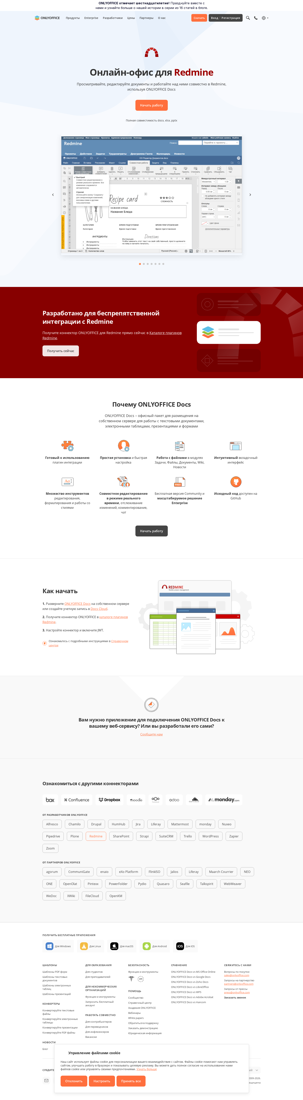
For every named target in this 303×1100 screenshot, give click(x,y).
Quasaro (163, 884)
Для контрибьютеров (98, 1021)
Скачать (199, 18)
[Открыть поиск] (248, 18)
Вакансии (91, 1037)
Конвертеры (51, 1003)
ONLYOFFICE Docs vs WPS (186, 992)
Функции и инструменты (100, 996)
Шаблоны (49, 965)
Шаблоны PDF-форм (54, 971)
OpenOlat (70, 884)
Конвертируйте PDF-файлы (58, 1032)
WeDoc (51, 896)
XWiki (71, 896)
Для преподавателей (97, 977)
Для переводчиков (96, 1026)
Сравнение (179, 965)
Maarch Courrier (221, 872)
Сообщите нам (151, 734)
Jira (138, 824)
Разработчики (113, 18)
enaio (104, 872)
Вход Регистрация (225, 18)
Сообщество (135, 997)
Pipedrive (53, 836)
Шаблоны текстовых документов (54, 978)
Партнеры (146, 18)
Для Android (159, 946)
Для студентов (93, 971)
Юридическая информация (145, 1033)
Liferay (156, 824)
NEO (247, 872)
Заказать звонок (235, 997)
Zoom (50, 848)
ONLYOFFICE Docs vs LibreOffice (190, 987)
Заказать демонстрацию (143, 1028)
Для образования (98, 965)
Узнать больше (147, 1069)
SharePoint (121, 836)
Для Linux (95, 946)
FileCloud (92, 896)
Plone (75, 836)
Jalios (174, 872)
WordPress (210, 836)
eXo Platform (128, 872)
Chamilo (75, 824)
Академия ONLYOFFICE (142, 1008)
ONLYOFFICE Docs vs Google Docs (190, 977)
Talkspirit (206, 884)
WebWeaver (233, 884)
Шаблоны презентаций (56, 994)
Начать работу (151, 105)
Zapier (234, 836)
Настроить (102, 1081)
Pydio (142, 884)
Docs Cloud (99, 609)
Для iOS (190, 946)
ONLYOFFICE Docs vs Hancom (188, 1002)
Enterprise (91, 18)
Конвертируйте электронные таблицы (60, 1020)
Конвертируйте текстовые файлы (58, 1012)
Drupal (96, 824)
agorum (52, 872)
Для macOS (126, 946)
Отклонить (74, 1081)
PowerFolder (118, 884)
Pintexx (93, 884)
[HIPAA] (131, 979)
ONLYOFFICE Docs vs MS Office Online (193, 971)
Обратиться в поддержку (143, 1023)
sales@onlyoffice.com (236, 975)
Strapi (144, 836)
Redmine (95, 836)
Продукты (73, 18)
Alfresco (52, 824)
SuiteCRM (166, 836)
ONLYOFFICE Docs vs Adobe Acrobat (192, 997)
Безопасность (138, 965)
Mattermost (180, 824)
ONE (49, 884)
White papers (136, 1018)
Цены (131, 18)
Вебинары (134, 1013)
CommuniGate (79, 872)
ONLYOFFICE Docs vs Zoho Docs (189, 982)
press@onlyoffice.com (237, 992)
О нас (162, 18)
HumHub (118, 824)
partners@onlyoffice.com (239, 984)
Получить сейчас (60, 351)
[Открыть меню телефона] (256, 18)
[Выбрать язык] (265, 18)
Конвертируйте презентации (60, 1027)
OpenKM (116, 896)
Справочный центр (140, 1002)
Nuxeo (226, 824)
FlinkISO (154, 872)
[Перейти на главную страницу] (47, 18)
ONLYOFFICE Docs (77, 604)
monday (205, 824)
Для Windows (63, 946)
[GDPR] (141, 979)
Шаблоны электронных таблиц (56, 987)
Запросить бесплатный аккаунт (99, 1003)
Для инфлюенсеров (97, 1032)
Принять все (131, 1081)
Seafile (185, 884)
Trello (188, 836)
